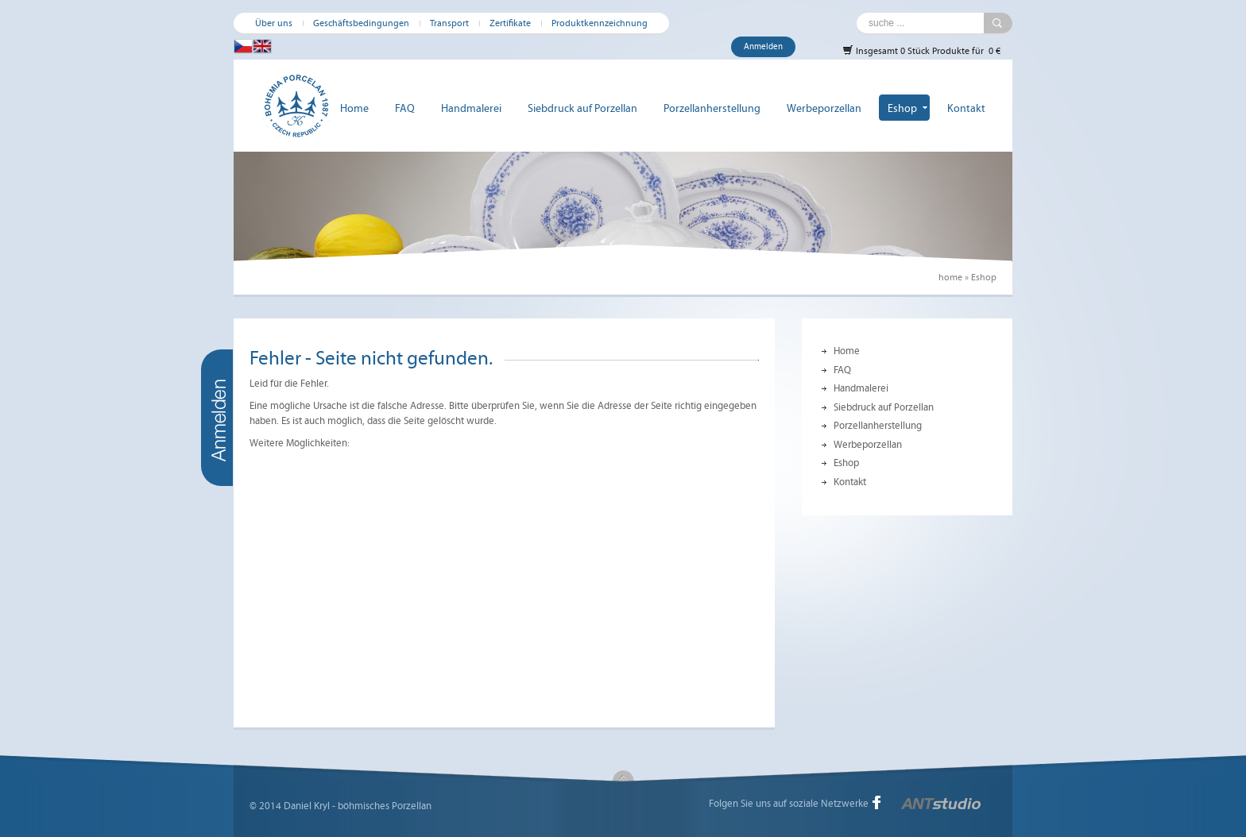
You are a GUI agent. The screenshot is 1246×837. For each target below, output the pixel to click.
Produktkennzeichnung (599, 23)
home (950, 277)
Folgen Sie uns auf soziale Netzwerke (789, 803)
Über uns (273, 23)
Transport (449, 23)
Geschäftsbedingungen (361, 23)
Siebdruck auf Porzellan (582, 108)
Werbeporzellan (824, 108)
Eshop (902, 108)
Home (354, 108)
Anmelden (763, 46)
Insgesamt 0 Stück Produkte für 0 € (921, 50)
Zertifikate (510, 23)
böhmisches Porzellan (384, 806)
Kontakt (966, 108)
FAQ (405, 108)
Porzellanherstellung (712, 108)
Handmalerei (471, 108)
